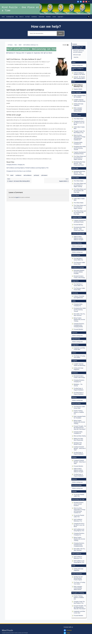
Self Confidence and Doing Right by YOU (16, 167)
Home (3, 16)
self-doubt (36, 175)
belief (11, 175)
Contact (54, 16)
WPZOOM (88, 628)
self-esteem (44, 175)
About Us (21, 16)
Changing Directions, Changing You (15, 164)
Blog (17, 16)
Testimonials (41, 16)
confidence (18, 175)
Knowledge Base (10, 16)
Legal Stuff (60, 16)
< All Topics (10, 44)
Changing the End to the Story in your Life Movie (18, 171)
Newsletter (48, 16)
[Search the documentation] (42, 33)
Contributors (34, 16)
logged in (17, 197)
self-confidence (27, 175)
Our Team (27, 16)
